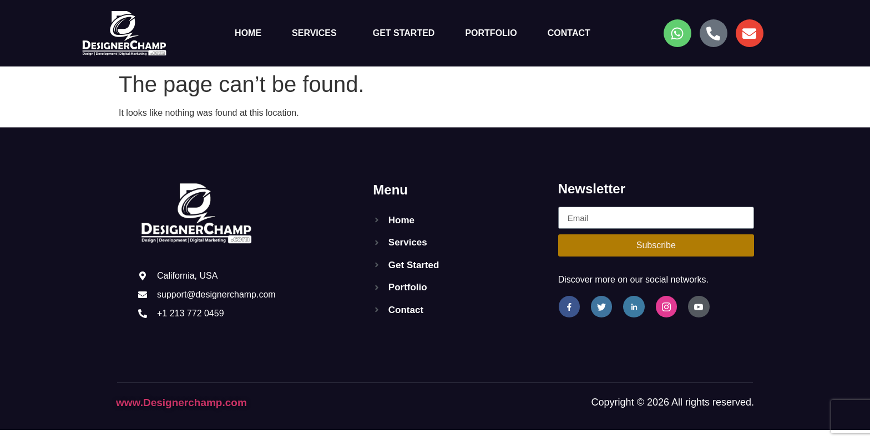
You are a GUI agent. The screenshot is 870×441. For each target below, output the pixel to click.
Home (248, 33)
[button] (317, 33)
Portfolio (491, 33)
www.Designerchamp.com (181, 402)
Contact (569, 33)
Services (314, 33)
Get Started (404, 33)
